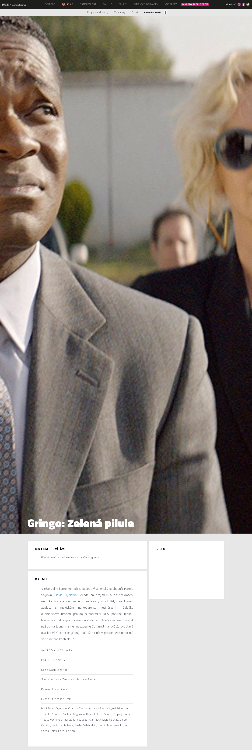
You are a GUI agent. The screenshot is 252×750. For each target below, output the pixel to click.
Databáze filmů (152, 12)
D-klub (107, 4)
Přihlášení (230, 4)
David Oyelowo (66, 595)
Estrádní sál (88, 4)
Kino (67, 4)
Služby (123, 4)
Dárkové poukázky (146, 4)
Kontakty (171, 4)
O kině (134, 12)
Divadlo (50, 4)
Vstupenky (119, 12)
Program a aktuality (97, 12)
